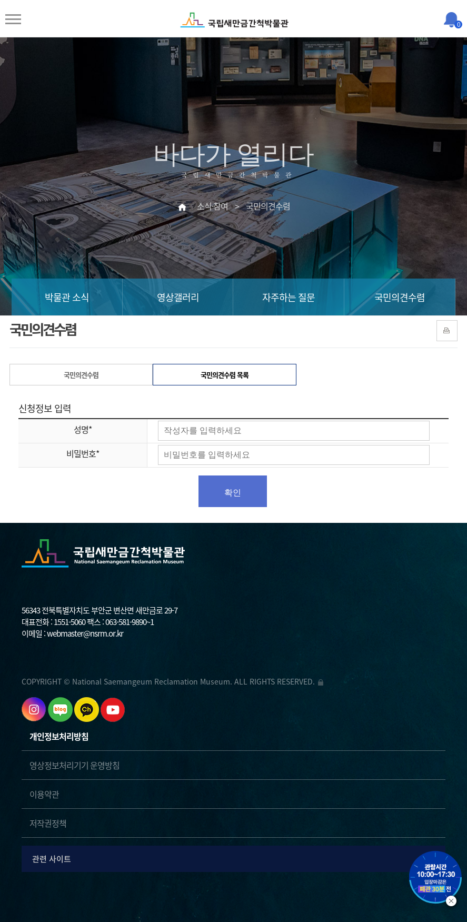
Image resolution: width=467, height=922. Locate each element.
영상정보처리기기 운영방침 (74, 765)
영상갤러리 (178, 297)
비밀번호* (82, 453)
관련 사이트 (235, 858)
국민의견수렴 (399, 297)
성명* (83, 429)
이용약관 (44, 794)
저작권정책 (47, 823)
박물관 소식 (67, 297)
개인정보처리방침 (58, 736)
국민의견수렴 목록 (225, 375)
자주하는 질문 (288, 297)
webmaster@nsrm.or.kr (85, 633)
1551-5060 (69, 622)
